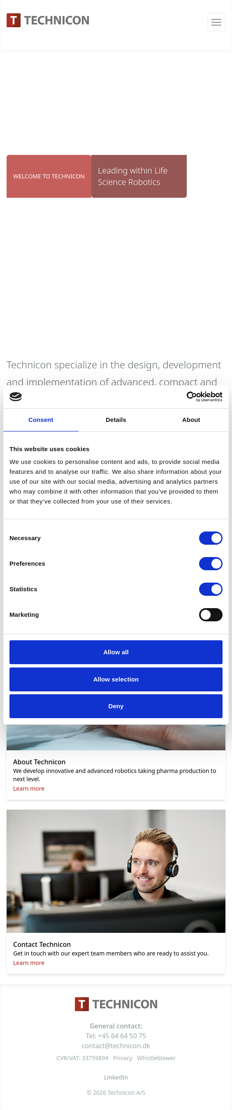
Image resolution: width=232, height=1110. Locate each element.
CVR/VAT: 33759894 (82, 1058)
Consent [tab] (40, 419)
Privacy (122, 1058)
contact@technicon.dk (116, 1045)
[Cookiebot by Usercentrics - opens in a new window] (187, 396)
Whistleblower (156, 1058)
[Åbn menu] (216, 22)
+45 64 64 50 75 (122, 1035)
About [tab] (191, 419)
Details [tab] (116, 419)
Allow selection (116, 679)
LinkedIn (116, 1077)
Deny (115, 706)
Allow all (116, 652)
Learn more (28, 788)
